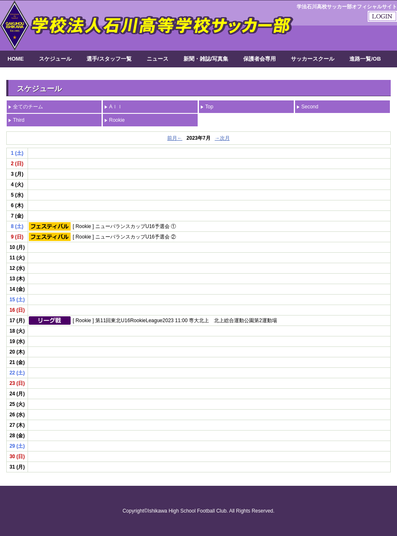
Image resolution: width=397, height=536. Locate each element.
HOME (16, 59)
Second (309, 107)
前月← (174, 138)
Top (209, 107)
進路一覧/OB (365, 59)
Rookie (117, 120)
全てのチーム (28, 107)
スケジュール (55, 59)
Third (18, 120)
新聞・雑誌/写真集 (206, 59)
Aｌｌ (115, 107)
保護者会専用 (259, 59)
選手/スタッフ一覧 (109, 59)
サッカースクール (312, 59)
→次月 (222, 138)
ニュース (157, 59)
